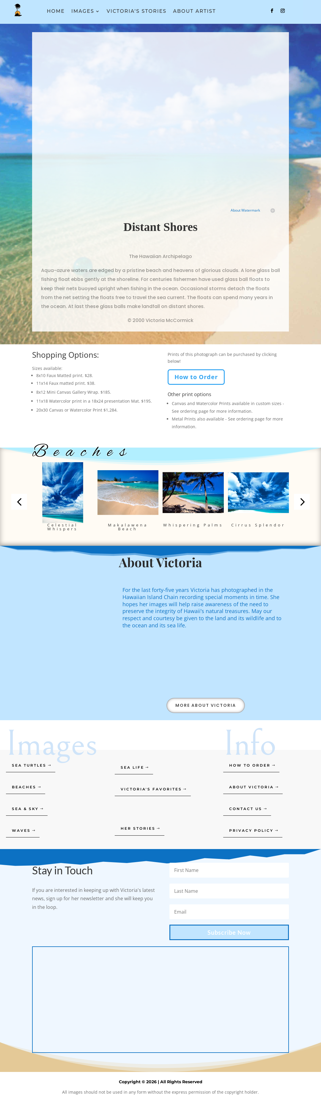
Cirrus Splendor (258, 525)
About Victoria (251, 787)
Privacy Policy (251, 830)
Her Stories (138, 828)
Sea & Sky (25, 808)
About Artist (194, 11)
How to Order (196, 377)
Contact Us (245, 808)
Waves (21, 830)
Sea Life (132, 767)
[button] (19, 502)
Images (82, 11)
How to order (249, 765)
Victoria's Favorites (151, 789)
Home (56, 11)
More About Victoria (205, 705)
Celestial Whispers (62, 527)
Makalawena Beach (128, 527)
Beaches (24, 787)
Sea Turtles (29, 765)
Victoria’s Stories (136, 11)
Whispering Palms (193, 525)
